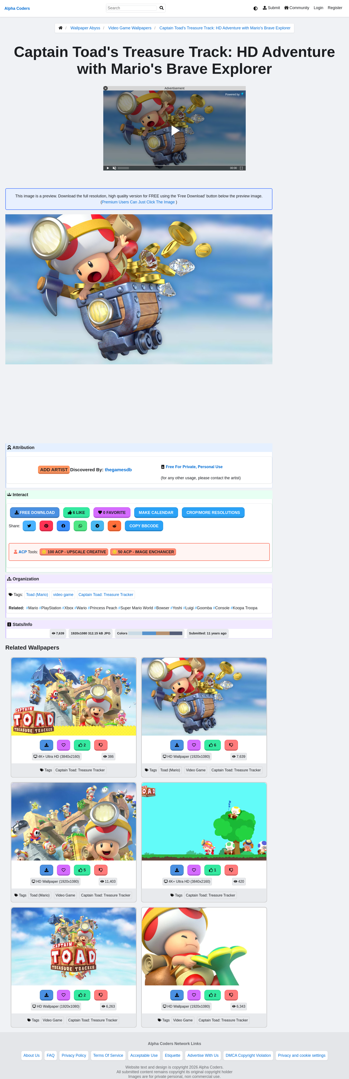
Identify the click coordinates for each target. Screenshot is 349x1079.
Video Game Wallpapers (130, 28)
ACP (22, 552)
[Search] (161, 8)
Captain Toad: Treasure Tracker (106, 594)
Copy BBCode (144, 526)
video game (63, 594)
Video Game (196, 770)
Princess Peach (103, 608)
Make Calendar (156, 512)
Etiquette (172, 1055)
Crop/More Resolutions (213, 512)
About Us (32, 1055)
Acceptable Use (144, 1055)
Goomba (204, 608)
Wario (81, 608)
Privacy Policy (74, 1055)
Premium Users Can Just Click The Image (139, 202)
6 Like (76, 512)
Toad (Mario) (37, 594)
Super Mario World (136, 608)
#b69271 (163, 633)
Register (335, 8)
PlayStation (50, 608)
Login (318, 8)
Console (222, 608)
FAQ (51, 1055)
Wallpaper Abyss (85, 28)
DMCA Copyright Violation (248, 1055)
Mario (32, 608)
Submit (271, 8)
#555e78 (176, 633)
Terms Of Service (108, 1055)
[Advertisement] (138, 403)
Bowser (162, 608)
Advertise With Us (203, 1055)
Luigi (189, 608)
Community (296, 8)
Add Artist (54, 469)
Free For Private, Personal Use (194, 467)
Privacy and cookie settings (301, 1055)
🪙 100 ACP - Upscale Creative (74, 552)
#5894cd (149, 633)
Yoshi (176, 608)
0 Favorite (112, 512)
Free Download (35, 512)
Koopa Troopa (244, 608)
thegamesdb (118, 469)
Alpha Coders (17, 8)
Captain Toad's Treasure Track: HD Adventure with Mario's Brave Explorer (224, 28)
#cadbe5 (135, 633)
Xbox (68, 608)
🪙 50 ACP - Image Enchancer (143, 552)
